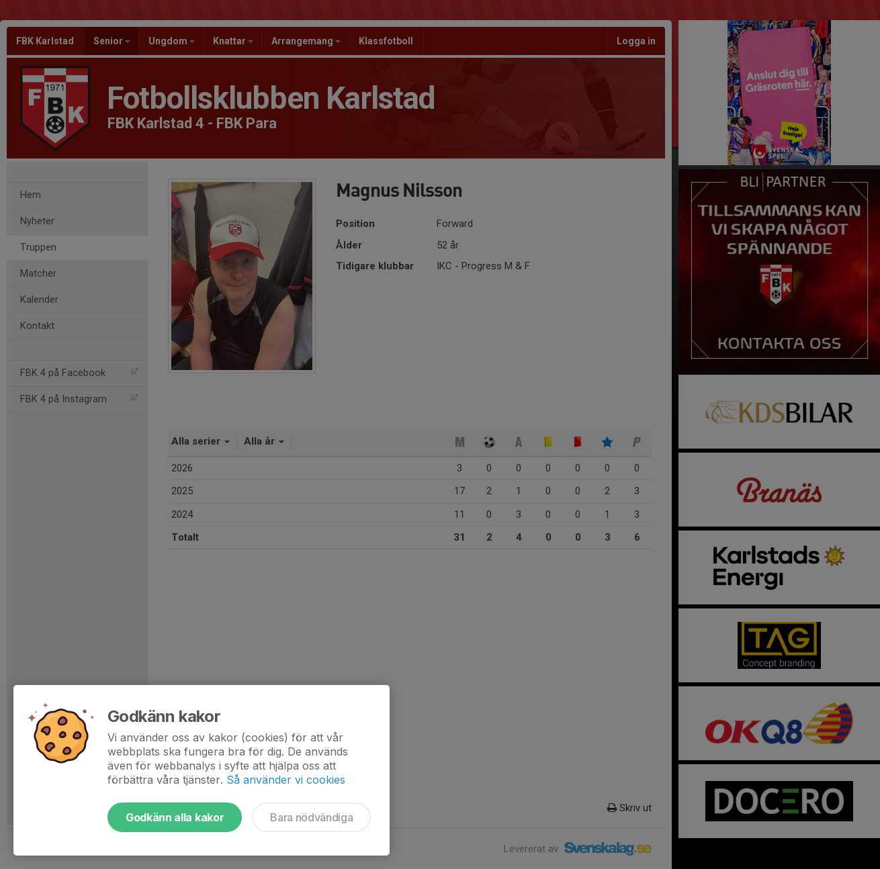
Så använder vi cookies (285, 779)
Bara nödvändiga (311, 817)
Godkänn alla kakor (175, 817)
